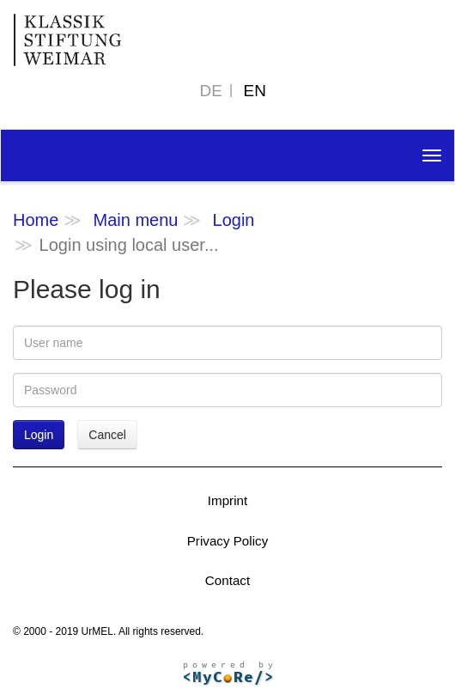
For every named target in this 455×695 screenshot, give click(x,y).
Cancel (107, 435)
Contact (227, 580)
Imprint (227, 500)
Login (234, 219)
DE (211, 91)
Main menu (135, 219)
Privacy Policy (228, 540)
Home (35, 219)
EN (255, 91)
